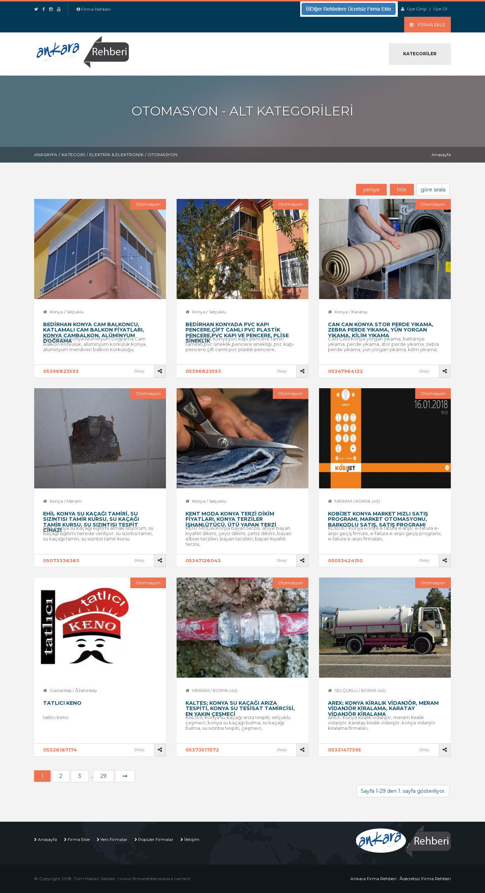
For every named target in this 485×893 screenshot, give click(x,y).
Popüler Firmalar (155, 839)
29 (103, 776)
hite (402, 189)
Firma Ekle (79, 839)
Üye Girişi (417, 8)
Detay (139, 371)
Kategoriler (420, 53)
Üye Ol (440, 8)
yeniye (371, 189)
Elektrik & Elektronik (116, 154)
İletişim (191, 839)
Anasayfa (45, 154)
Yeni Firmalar (113, 839)
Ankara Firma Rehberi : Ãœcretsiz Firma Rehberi (400, 878)
